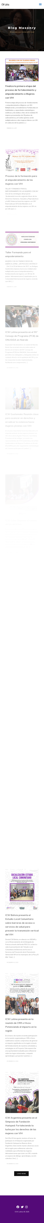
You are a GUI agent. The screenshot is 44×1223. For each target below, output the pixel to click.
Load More (21, 1173)
